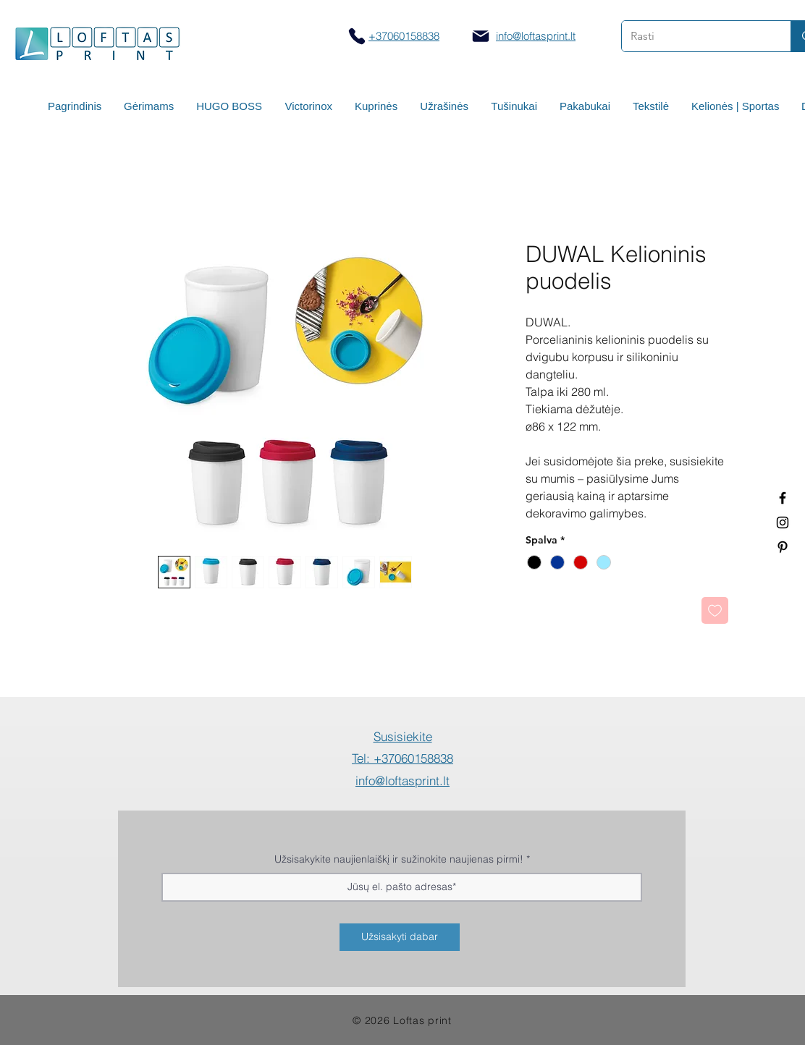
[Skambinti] (356, 36)
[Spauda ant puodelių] (783, 522)
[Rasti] (695, 36)
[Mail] (480, 36)
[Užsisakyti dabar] (400, 937)
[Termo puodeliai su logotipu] (783, 498)
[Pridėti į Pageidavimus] (714, 610)
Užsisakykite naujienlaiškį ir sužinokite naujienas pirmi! (398, 859)
